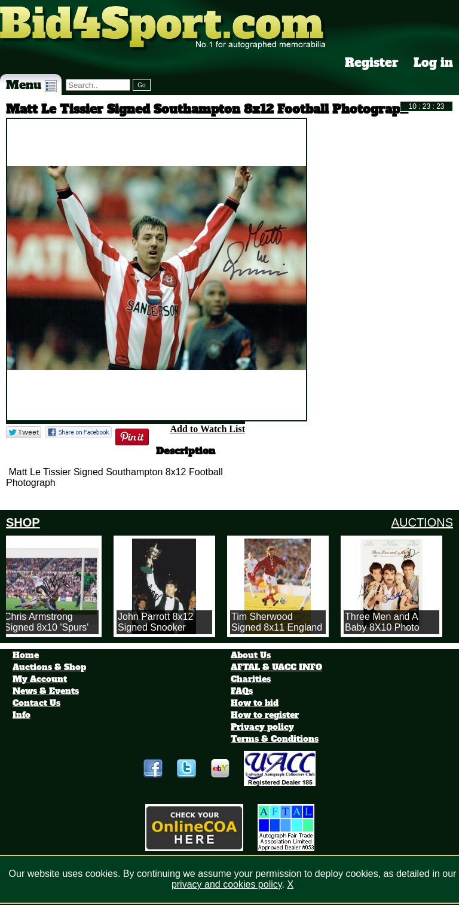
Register (372, 62)
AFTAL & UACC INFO (276, 667)
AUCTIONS (422, 522)
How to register (265, 715)
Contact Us (36, 703)
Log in (433, 62)
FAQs (242, 691)
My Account (40, 679)
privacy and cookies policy (227, 884)
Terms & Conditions (275, 739)
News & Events (46, 691)
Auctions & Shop (49, 667)
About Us (251, 655)
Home (26, 655)
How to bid (255, 703)
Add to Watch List (207, 429)
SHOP (23, 522)
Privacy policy (262, 727)
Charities (251, 679)
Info (21, 715)
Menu (31, 85)
